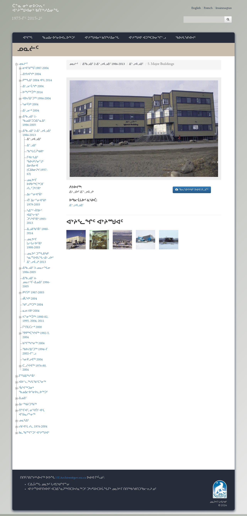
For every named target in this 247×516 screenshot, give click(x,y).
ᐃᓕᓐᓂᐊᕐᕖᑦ (34, 196)
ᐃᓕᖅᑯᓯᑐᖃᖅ (28, 406)
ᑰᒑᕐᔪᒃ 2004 (30, 300)
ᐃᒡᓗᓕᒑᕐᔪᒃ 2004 (33, 88)
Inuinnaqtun (222, 8)
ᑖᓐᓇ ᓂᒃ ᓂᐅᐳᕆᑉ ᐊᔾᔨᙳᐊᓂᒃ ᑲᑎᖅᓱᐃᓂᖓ (49, 15)
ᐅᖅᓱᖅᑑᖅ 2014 (33, 94)
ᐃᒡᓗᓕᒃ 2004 (31, 112)
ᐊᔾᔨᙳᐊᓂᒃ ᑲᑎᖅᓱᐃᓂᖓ (102, 39)
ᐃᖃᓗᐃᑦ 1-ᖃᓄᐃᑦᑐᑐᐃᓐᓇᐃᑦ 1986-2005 (34, 122)
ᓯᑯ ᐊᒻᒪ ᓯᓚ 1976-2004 (33, 428)
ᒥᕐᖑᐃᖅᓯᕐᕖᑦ (27, 378)
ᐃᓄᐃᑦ (23, 400)
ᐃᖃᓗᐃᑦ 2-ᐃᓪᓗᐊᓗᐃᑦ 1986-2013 (106, 66)
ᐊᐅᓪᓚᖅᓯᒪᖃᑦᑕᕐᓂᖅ (32, 384)
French (205, 8)
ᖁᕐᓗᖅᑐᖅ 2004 (33, 306)
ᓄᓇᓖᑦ (23, 65)
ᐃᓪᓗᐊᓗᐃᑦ (34, 141)
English (192, 8)
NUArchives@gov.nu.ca (73, 479)
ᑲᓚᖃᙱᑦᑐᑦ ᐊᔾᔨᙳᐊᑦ (34, 434)
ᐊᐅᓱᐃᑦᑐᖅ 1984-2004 (37, 100)
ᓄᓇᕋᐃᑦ (24, 422)
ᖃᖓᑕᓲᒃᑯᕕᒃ (35, 153)
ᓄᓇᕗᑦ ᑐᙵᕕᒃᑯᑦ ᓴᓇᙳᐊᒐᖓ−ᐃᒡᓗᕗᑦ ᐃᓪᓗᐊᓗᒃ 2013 (40, 260)
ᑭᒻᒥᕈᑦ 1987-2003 (33, 294)
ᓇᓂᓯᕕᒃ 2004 (31, 312)
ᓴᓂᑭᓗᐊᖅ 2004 (33, 361)
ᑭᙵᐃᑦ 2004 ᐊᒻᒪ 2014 (37, 82)
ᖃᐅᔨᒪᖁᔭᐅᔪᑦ (186, 39)
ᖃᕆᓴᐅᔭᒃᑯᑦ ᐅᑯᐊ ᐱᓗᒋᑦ (191, 191)
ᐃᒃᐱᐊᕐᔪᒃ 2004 (32, 76)
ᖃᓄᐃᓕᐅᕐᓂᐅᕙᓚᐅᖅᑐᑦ (58, 39)
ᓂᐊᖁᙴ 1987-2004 (36, 70)
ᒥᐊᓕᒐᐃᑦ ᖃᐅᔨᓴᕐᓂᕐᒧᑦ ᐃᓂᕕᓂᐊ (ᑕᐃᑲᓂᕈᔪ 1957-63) (37, 168)
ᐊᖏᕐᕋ (27, 39)
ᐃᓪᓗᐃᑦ (31, 147)
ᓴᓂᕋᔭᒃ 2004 (30, 106)
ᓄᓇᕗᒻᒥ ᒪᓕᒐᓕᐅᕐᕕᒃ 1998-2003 (34, 245)
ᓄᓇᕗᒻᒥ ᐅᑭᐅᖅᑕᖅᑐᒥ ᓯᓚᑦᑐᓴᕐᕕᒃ (35, 186)
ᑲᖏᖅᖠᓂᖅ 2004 (34, 345)
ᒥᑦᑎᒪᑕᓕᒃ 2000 (32, 329)
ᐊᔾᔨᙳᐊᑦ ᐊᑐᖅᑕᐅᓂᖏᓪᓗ (147, 39)
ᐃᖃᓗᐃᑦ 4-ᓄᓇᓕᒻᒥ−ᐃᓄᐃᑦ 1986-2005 (36, 284)
